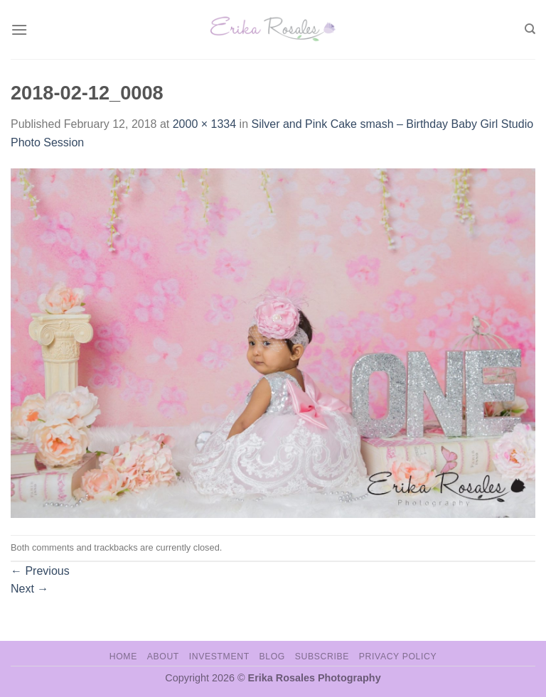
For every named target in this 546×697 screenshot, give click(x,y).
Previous (40, 571)
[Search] (530, 29)
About (163, 656)
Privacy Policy (398, 656)
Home (123, 656)
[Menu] (19, 29)
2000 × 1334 (204, 124)
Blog (272, 656)
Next (29, 589)
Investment (219, 656)
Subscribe (322, 656)
